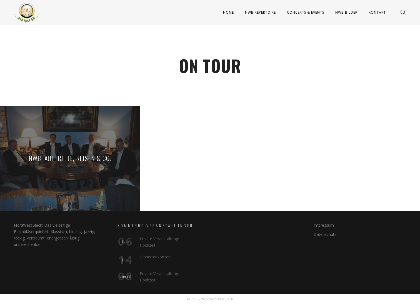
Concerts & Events (305, 12)
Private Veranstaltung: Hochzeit (159, 242)
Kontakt (377, 12)
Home (228, 12)
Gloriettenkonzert (155, 256)
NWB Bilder (346, 12)
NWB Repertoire (260, 12)
